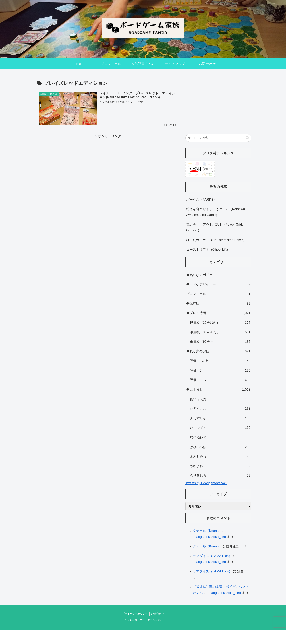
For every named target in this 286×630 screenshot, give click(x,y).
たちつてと (220, 428)
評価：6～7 (220, 380)
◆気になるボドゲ (218, 275)
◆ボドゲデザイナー (218, 284)
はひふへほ (220, 447)
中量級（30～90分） (220, 332)
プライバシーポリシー (135, 613)
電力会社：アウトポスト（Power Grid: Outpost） (214, 227)
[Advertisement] (108, 164)
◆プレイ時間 (218, 313)
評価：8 (220, 370)
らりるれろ (220, 475)
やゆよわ (220, 466)
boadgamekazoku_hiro (209, 537)
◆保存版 (218, 303)
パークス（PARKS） (201, 199)
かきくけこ (220, 408)
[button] (247, 138)
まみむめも (220, 456)
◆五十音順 (218, 389)
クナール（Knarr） (207, 531)
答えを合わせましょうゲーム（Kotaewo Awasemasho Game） (215, 212)
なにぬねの (220, 437)
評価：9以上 (220, 361)
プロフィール (218, 294)
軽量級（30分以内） (220, 323)
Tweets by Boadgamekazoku (206, 483)
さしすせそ (220, 418)
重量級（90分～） (220, 342)
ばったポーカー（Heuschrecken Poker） (216, 240)
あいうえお (220, 399)
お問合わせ (157, 613)
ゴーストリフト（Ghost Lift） (208, 249)
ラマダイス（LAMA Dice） (212, 556)
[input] (218, 138)
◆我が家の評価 (218, 351)
